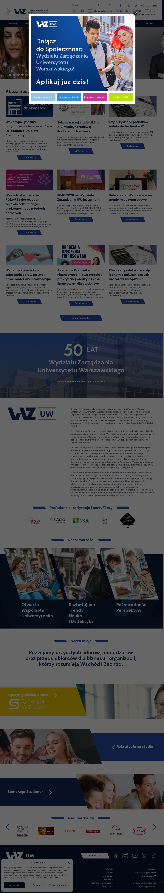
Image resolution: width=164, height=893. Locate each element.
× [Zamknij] (135, 13)
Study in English (121, 97)
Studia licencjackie (43, 97)
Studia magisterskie (69, 97)
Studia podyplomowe (95, 97)
